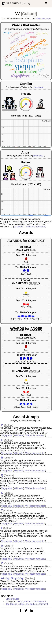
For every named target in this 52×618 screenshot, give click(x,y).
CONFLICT (36, 241)
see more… (40, 87)
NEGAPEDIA (15, 3)
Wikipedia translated (35, 226)
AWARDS (14, 241)
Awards (26, 232)
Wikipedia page (42, 18)
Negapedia (6, 435)
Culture (29, 13)
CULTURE (34, 283)
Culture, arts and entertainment (31, 601)
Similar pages (12, 599)
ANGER (36, 328)
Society (30, 578)
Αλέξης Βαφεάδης (12, 578)
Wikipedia (18, 226)
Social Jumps (26, 417)
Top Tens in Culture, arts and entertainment (27, 604)
